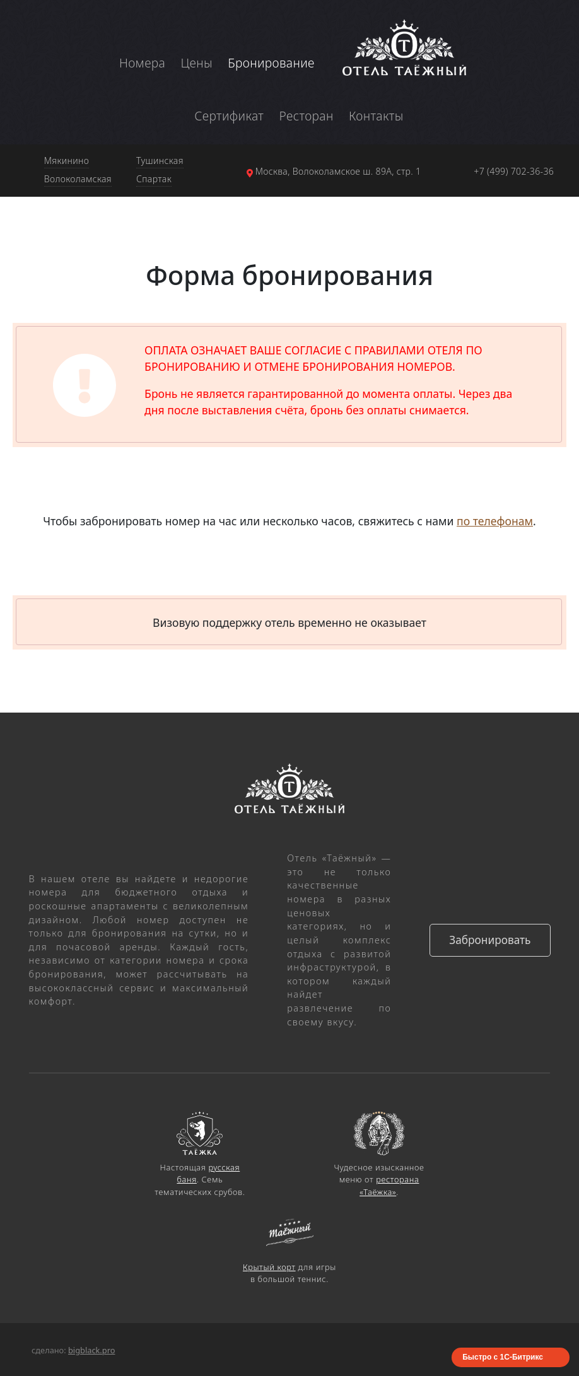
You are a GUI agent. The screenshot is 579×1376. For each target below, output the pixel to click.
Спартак (154, 179)
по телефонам (495, 520)
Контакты (376, 115)
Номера (142, 62)
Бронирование (271, 62)
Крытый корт (269, 1267)
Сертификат (229, 115)
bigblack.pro (91, 1350)
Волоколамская (78, 179)
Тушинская (160, 160)
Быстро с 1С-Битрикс (502, 1357)
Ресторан (306, 115)
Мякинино (67, 160)
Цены (196, 62)
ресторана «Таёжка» (389, 1185)
